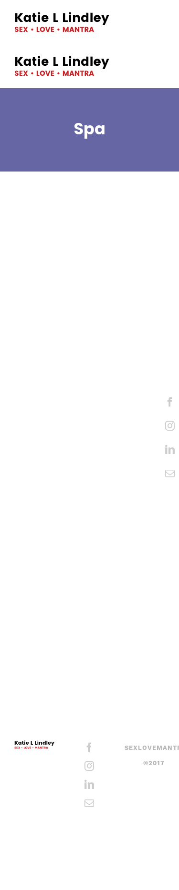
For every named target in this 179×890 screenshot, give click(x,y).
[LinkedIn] (170, 450)
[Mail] (170, 473)
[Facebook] (170, 402)
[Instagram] (170, 426)
